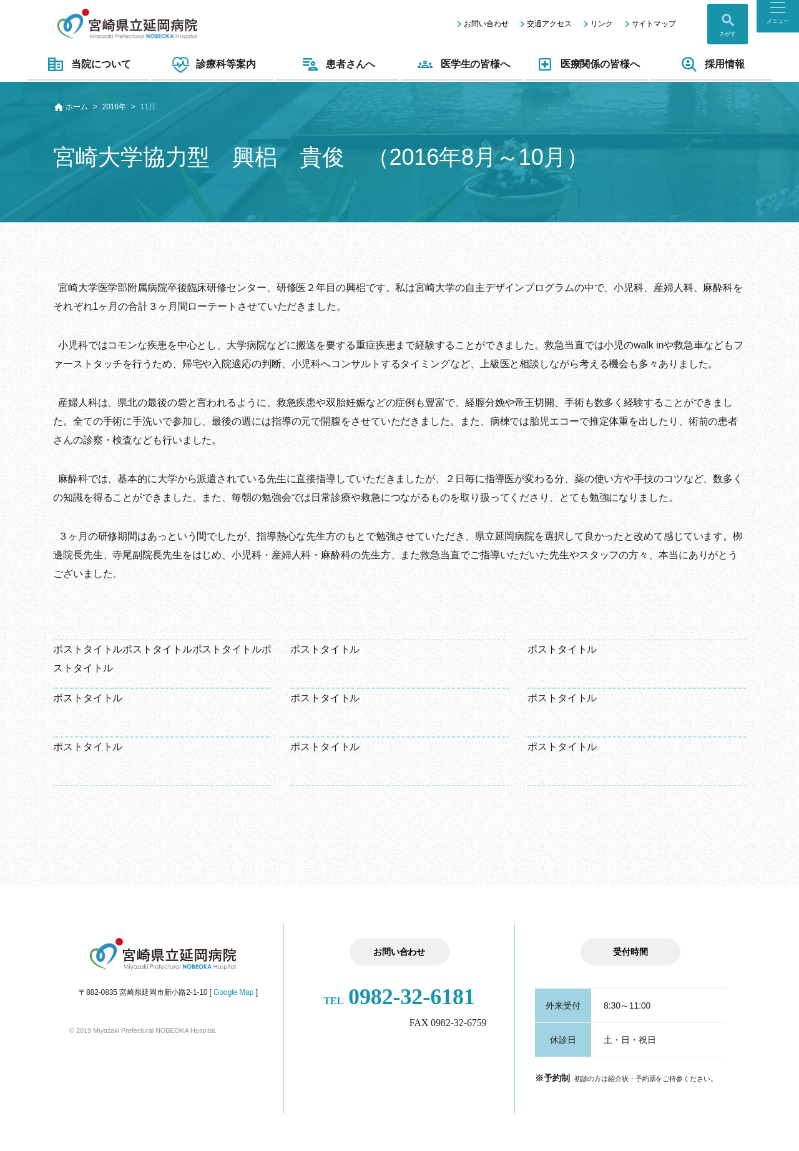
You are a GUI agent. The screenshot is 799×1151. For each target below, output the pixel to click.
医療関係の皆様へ (587, 64)
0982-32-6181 (399, 996)
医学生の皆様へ (462, 64)
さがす (727, 34)
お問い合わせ (486, 23)
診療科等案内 (212, 64)
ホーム (77, 106)
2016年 (114, 106)
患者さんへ (337, 64)
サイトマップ (654, 23)
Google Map (233, 992)
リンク (602, 23)
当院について (87, 64)
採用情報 (711, 64)
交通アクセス (549, 23)
